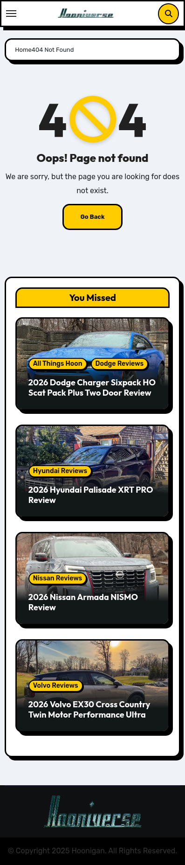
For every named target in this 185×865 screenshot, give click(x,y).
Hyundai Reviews (60, 471)
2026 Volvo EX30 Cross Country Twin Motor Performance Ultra (89, 709)
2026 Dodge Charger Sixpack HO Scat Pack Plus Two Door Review (92, 387)
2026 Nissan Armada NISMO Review (83, 602)
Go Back (92, 216)
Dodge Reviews (120, 364)
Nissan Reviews (57, 578)
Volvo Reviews (55, 686)
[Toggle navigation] (11, 13)
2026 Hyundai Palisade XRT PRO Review (90, 494)
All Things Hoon (57, 364)
